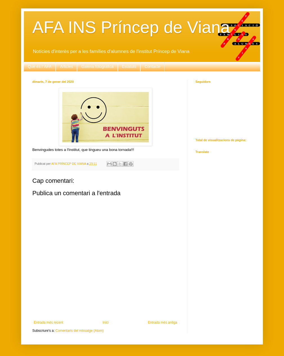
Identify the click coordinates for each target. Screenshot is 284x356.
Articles (66, 66)
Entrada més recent (48, 322)
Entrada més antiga (162, 322)
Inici (106, 322)
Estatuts (129, 66)
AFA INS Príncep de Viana (131, 27)
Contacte (152, 66)
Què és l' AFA (39, 66)
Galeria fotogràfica (97, 66)
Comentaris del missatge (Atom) (79, 331)
